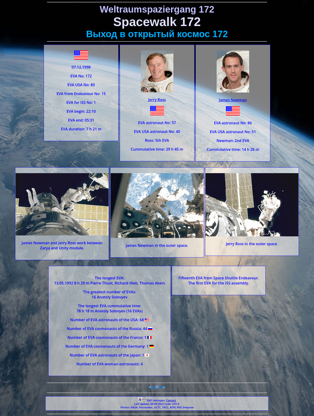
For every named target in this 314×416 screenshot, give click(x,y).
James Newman (233, 99)
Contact (171, 400)
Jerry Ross (157, 99)
